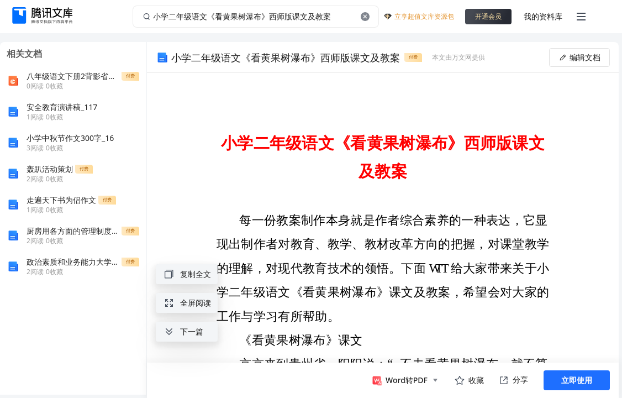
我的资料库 (543, 16)
